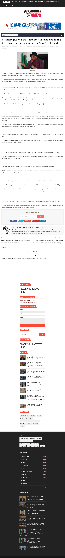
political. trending (26, 421)
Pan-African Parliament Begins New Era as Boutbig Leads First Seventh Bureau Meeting (36, 378)
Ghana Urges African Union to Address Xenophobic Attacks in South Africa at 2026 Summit (37, 1)
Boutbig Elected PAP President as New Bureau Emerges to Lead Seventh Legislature (36, 512)
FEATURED (33, 46)
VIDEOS (22, 426)
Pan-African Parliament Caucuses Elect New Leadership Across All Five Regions (36, 371)
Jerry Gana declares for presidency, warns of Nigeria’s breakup (35, 384)
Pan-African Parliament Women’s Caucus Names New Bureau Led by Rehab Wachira (36, 548)
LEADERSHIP (43, 46)
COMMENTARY (24, 415)
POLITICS (52, 46)
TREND (29, 423)
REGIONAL (57, 46)
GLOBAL (38, 46)
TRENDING (4, 48)
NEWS (48, 46)
